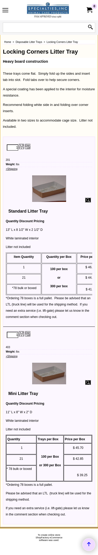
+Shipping (12, 169)
